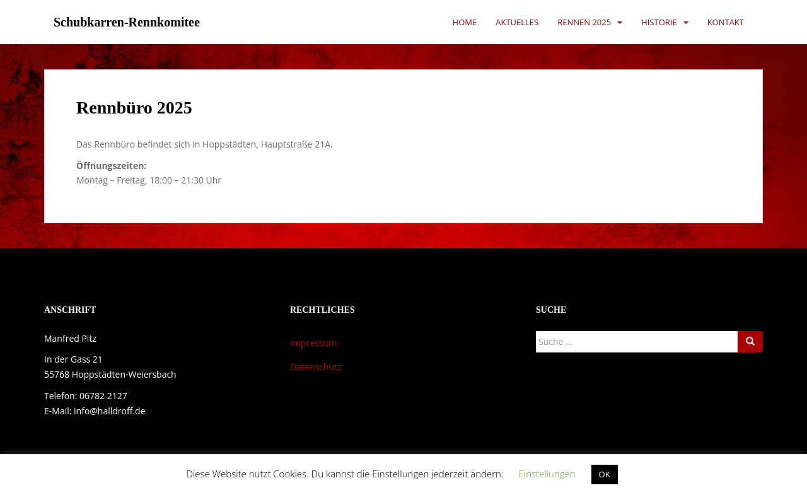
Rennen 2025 (584, 22)
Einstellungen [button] (546, 473)
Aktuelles (517, 22)
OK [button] (604, 474)
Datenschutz (315, 367)
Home (465, 22)
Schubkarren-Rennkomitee (127, 22)
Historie (659, 22)
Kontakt (725, 22)
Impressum (313, 343)
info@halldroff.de (109, 411)
